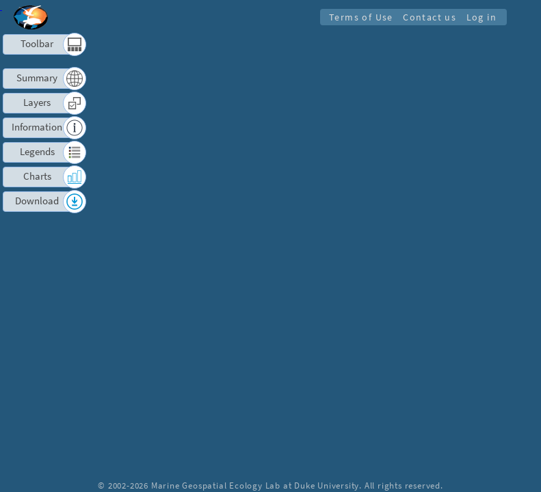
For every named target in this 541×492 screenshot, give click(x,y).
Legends (37, 151)
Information (37, 126)
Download (37, 200)
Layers (37, 102)
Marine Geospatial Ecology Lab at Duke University (255, 485)
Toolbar (37, 43)
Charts (37, 175)
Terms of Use (360, 17)
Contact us (429, 17)
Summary (37, 77)
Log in (481, 17)
